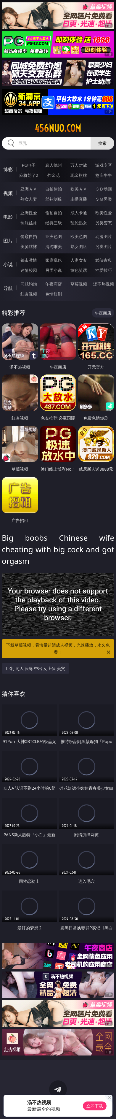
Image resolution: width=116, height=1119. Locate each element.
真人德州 (53, 165)
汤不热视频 (103, 284)
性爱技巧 (103, 270)
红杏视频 (28, 294)
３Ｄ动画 (103, 189)
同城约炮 (28, 284)
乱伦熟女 (78, 223)
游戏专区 (103, 165)
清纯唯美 (53, 246)
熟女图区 (78, 246)
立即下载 (94, 1106)
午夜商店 (53, 284)
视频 (8, 193)
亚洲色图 (53, 236)
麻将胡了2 (28, 175)
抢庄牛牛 (103, 175)
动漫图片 (103, 236)
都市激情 (28, 260)
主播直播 (78, 199)
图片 (8, 240)
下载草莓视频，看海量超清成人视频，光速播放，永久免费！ (58, 649)
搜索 (102, 143)
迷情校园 (28, 270)
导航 (8, 288)
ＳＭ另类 (103, 199)
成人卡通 (78, 212)
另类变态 (103, 223)
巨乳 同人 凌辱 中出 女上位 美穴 (35, 668)
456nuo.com (58, 128)
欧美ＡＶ (78, 189)
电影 (8, 217)
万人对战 (78, 165)
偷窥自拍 (28, 236)
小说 (8, 264)
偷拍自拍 (53, 212)
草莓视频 (78, 284)
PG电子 (29, 165)
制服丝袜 (28, 223)
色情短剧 (53, 294)
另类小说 (53, 270)
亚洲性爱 (28, 212)
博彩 (8, 169)
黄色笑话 (78, 270)
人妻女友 (78, 260)
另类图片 (103, 246)
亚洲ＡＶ (28, 189)
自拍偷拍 (53, 189)
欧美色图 (78, 236)
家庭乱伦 (53, 260)
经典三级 (53, 223)
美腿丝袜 (28, 246)
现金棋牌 (78, 175)
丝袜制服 (53, 199)
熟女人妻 (28, 199)
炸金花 (53, 175)
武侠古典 (103, 260)
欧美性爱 (103, 212)
